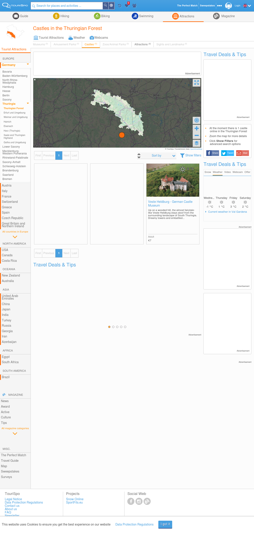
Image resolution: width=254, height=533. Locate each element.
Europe (8, 58)
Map (4, 466)
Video (227, 172)
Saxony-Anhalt (11, 162)
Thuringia (8, 104)
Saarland (8, 175)
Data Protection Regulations (134, 524)
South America (14, 371)
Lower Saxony (11, 146)
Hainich (7, 122)
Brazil (5, 377)
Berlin (5, 95)
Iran (4, 336)
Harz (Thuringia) (12, 131)
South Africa (10, 362)
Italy (4, 191)
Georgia (7, 331)
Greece (7, 207)
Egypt (6, 357)
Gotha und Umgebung (15, 142)
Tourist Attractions (51, 37)
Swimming (145, 16)
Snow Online (75, 499)
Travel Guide (9, 460)
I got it (165, 524)
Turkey (6, 320)
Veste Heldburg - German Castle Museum (170, 203)
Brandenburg (10, 170)
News (5, 401)
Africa (8, 350)
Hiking (64, 16)
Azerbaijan (9, 342)
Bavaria (7, 71)
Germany (8, 65)
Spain (6, 212)
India (5, 315)
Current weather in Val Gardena (227, 212)
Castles (91, 44)
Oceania (9, 269)
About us (11, 509)
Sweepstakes (10, 471)
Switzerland (10, 201)
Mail (245, 153)
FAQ (8, 512)
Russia (6, 325)
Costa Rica (9, 260)
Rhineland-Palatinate (15, 157)
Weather (79, 37)
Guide (23, 16)
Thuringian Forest (14, 108)
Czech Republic (12, 218)
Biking (105, 16)
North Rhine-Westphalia (10, 81)
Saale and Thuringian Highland (14, 136)
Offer (247, 172)
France (6, 196)
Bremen (7, 179)
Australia (8, 281)
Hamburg (8, 87)
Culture (6, 417)
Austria (6, 185)
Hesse (6, 91)
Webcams (101, 37)
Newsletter (12, 515)
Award (5, 406)
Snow (208, 172)
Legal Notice (13, 499)
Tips (4, 423)
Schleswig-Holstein (14, 166)
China (6, 304)
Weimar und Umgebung (16, 117)
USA (5, 250)
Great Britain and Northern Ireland (13, 225)
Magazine (228, 16)
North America (14, 243)
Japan (6, 309)
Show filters (193, 155)
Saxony (7, 99)
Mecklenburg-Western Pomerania (14, 152)
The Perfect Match (13, 455)
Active (5, 412)
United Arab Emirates (10, 297)
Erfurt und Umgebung (15, 113)
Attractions (186, 16)
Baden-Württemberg (14, 76)
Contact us (12, 505)
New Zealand (11, 275)
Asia (6, 289)
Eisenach (8, 126)
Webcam (237, 172)
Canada (7, 255)
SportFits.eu (74, 502)
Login (237, 6)
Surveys (6, 477)
